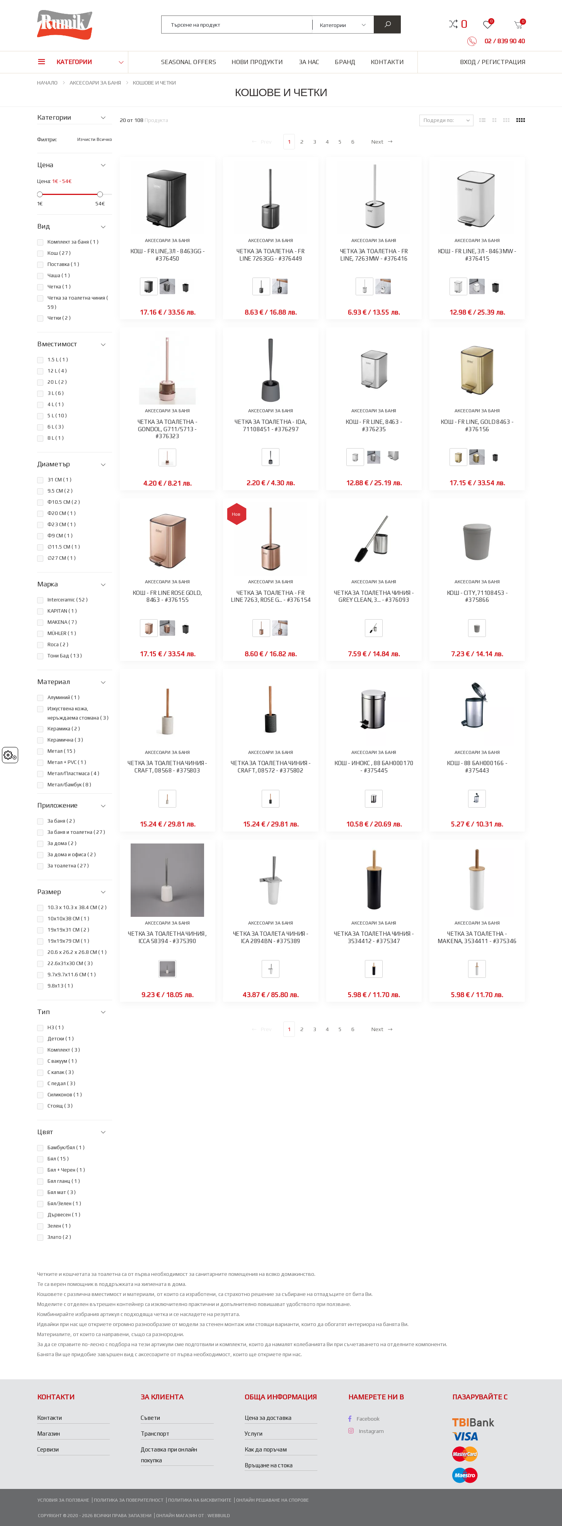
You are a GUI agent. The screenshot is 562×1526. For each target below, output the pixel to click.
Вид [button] (43, 226)
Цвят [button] (45, 1132)
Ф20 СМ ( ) (62, 513)
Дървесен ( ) (64, 1215)
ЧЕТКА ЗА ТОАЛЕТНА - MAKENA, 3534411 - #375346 (477, 937)
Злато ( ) (59, 1237)
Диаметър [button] (53, 464)
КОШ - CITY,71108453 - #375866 (477, 596)
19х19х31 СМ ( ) (68, 930)
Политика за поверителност (128, 1500)
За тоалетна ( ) (68, 866)
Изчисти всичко (94, 139)
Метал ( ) (61, 751)
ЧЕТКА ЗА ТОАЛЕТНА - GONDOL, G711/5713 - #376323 (168, 429)
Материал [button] (53, 682)
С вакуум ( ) (62, 1061)
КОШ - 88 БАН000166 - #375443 (477, 767)
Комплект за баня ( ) (73, 242)
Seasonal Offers (188, 62)
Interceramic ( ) (68, 600)
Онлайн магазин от (180, 1515)
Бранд (345, 62)
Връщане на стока (269, 1465)
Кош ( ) (59, 253)
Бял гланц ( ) (64, 1181)
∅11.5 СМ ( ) (64, 547)
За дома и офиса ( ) (72, 854)
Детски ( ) (61, 1039)
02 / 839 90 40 (504, 41)
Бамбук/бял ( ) (66, 1147)
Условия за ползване (63, 1500)
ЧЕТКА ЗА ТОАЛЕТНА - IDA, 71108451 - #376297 (271, 425)
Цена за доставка (268, 1417)
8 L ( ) (56, 438)
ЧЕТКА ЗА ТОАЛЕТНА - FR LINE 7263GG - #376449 (271, 255)
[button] (464, 24)
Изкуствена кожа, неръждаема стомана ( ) (78, 713)
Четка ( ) (59, 287)
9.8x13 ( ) (60, 986)
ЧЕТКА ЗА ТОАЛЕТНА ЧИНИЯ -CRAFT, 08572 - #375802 (270, 767)
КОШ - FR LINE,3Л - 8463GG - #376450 (167, 255)
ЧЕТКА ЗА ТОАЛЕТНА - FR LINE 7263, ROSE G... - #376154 (271, 596)
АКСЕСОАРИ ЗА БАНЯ (95, 83)
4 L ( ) (56, 404)
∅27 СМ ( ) (62, 558)
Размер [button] (49, 892)
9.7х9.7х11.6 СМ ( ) (72, 974)
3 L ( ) (56, 393)
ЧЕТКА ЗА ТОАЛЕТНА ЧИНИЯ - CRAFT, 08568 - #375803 (167, 767)
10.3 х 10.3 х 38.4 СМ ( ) (77, 907)
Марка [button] (47, 584)
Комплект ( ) (64, 1050)
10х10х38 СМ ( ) (68, 918)
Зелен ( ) (59, 1226)
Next (382, 142)
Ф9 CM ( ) (60, 536)
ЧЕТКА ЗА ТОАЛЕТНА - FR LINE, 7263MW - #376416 (374, 255)
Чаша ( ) (59, 275)
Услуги (253, 1433)
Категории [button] (74, 62)
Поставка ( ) (63, 264)
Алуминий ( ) (64, 697)
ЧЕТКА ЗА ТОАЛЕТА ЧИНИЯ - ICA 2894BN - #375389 (270, 937)
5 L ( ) (57, 415)
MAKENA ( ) (62, 622)
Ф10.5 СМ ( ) (64, 502)
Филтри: (47, 139)
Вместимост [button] (57, 344)
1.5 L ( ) (58, 359)
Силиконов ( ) (65, 1095)
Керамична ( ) (65, 740)
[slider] (40, 194)
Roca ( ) (58, 644)
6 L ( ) (56, 427)
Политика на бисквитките (200, 1500)
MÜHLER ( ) (62, 633)
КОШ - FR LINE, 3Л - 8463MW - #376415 (477, 255)
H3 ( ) (56, 1027)
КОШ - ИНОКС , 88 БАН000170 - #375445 (374, 767)
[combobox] (237, 24)
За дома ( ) (62, 843)
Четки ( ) (59, 318)
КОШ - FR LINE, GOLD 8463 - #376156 (477, 425)
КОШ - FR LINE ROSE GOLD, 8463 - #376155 (167, 596)
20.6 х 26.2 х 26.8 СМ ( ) (77, 952)
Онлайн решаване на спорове (272, 1500)
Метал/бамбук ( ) (69, 785)
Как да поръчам (266, 1449)
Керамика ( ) (64, 729)
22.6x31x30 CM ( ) (70, 963)
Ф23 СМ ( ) (62, 524)
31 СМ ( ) (60, 480)
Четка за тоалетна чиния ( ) (78, 302)
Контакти (387, 62)
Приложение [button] (57, 805)
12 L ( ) (57, 371)
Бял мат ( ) (62, 1192)
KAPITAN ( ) (62, 611)
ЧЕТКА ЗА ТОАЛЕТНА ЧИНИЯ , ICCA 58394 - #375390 (167, 937)
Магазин (48, 1433)
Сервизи (48, 1449)
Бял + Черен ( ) (66, 1170)
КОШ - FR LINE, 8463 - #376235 (374, 425)
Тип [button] (43, 1012)
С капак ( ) (61, 1072)
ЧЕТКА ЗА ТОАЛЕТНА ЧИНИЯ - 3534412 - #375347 (374, 937)
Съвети (150, 1417)
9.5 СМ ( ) (60, 491)
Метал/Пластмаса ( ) (73, 773)
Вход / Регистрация (492, 62)
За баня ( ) (61, 821)
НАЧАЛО (47, 83)
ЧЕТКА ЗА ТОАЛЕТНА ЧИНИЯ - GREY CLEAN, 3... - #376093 (374, 596)
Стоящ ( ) (60, 1106)
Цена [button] (45, 165)
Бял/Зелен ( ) (64, 1203)
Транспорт (155, 1433)
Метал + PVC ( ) (67, 762)
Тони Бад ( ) (65, 656)
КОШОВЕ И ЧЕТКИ (154, 83)
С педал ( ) (61, 1083)
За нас (309, 62)
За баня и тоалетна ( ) (76, 832)
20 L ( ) (57, 382)
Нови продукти (257, 62)
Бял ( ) (58, 1159)
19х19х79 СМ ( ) (68, 941)
